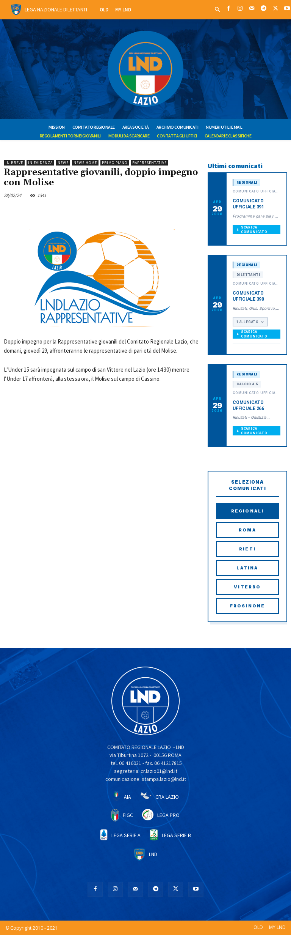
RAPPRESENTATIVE (149, 163)
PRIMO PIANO (114, 163)
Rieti (247, 549)
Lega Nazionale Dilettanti (56, 9)
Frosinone (247, 606)
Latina (247, 568)
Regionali (247, 511)
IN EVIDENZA (40, 163)
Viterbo (247, 587)
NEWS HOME (85, 163)
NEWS (63, 163)
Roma (247, 530)
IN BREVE (14, 163)
